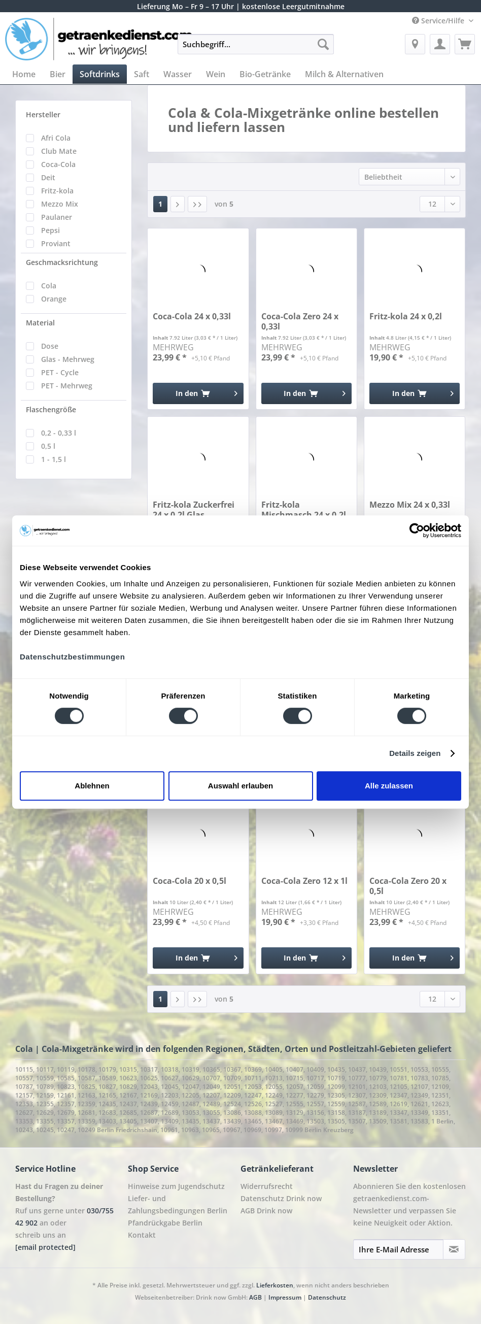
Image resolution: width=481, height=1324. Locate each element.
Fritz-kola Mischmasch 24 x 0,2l (303, 510)
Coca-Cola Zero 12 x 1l (304, 881)
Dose (49, 346)
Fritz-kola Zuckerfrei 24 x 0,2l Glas (193, 510)
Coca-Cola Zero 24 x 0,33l (299, 321)
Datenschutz (327, 1297)
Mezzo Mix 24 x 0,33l (409, 505)
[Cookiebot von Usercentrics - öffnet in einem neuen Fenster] (416, 530)
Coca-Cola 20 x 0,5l (189, 881)
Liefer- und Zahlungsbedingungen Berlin (177, 1204)
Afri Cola (56, 138)
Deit (48, 177)
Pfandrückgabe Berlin (165, 1223)
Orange (53, 299)
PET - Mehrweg (66, 385)
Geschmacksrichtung (62, 262)
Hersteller (43, 114)
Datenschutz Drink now (281, 1198)
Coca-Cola (58, 164)
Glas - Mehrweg (67, 359)
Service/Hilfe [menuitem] (439, 20)
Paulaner (56, 217)
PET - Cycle (60, 372)
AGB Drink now (266, 1210)
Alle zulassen (389, 785)
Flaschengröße (51, 409)
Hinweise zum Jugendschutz (176, 1186)
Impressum (284, 1297)
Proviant (56, 243)
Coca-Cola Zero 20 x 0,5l (407, 886)
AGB (255, 1297)
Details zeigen (414, 753)
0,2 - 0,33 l (58, 433)
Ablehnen (92, 785)
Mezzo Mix (59, 204)
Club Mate (59, 151)
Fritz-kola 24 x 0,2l (405, 316)
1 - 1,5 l (53, 459)
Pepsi (50, 230)
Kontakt (142, 1235)
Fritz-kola (57, 190)
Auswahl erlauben (240, 785)
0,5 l (48, 446)
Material (40, 322)
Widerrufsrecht (266, 1186)
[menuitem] (256, 49)
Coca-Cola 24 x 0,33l (192, 316)
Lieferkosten (274, 1285)
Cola (48, 285)
